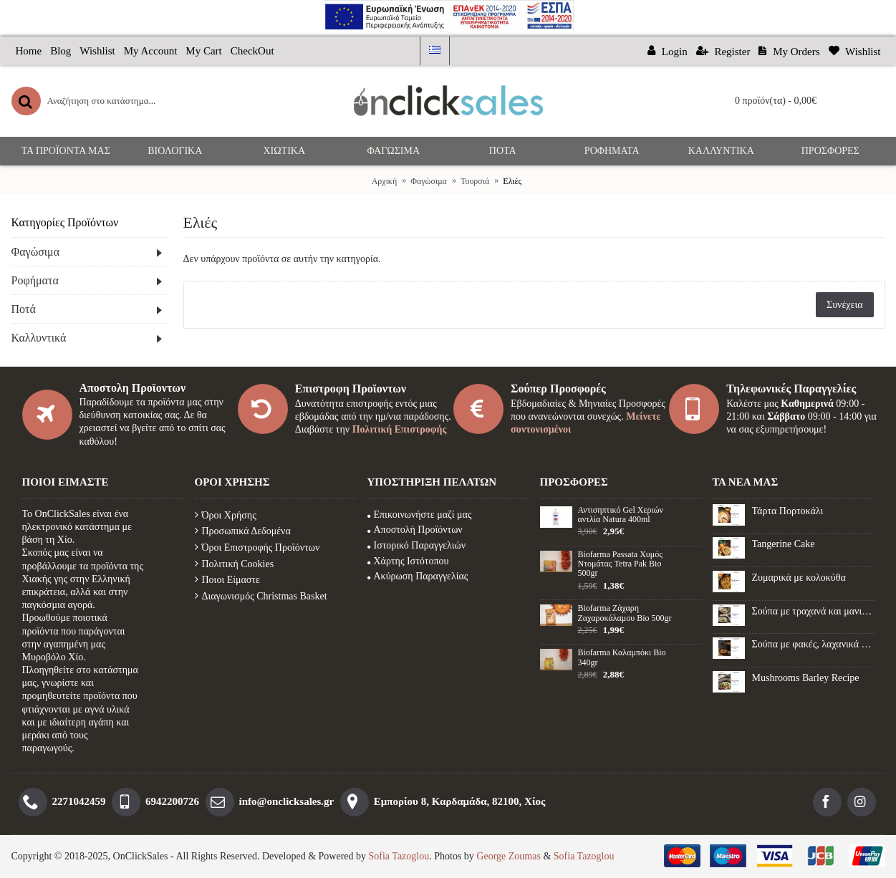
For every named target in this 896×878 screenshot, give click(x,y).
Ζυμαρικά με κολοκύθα (799, 577)
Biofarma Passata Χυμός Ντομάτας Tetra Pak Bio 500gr (620, 564)
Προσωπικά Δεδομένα (243, 531)
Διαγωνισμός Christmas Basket (261, 596)
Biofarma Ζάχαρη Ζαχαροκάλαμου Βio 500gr (625, 613)
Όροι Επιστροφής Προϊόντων (257, 547)
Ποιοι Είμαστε (227, 579)
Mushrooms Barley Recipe (805, 677)
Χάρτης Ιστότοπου (408, 561)
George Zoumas (508, 856)
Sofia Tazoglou (399, 856)
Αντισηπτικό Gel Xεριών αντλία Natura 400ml (620, 515)
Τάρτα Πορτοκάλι (788, 511)
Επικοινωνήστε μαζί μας (419, 514)
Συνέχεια (844, 304)
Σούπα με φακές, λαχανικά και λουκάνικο (813, 644)
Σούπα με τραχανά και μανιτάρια (813, 611)
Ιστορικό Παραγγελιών (416, 545)
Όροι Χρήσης (225, 515)
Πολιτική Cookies (234, 564)
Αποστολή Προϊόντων (415, 529)
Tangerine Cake (783, 544)
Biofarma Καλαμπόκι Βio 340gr (622, 657)
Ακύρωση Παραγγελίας (417, 576)
